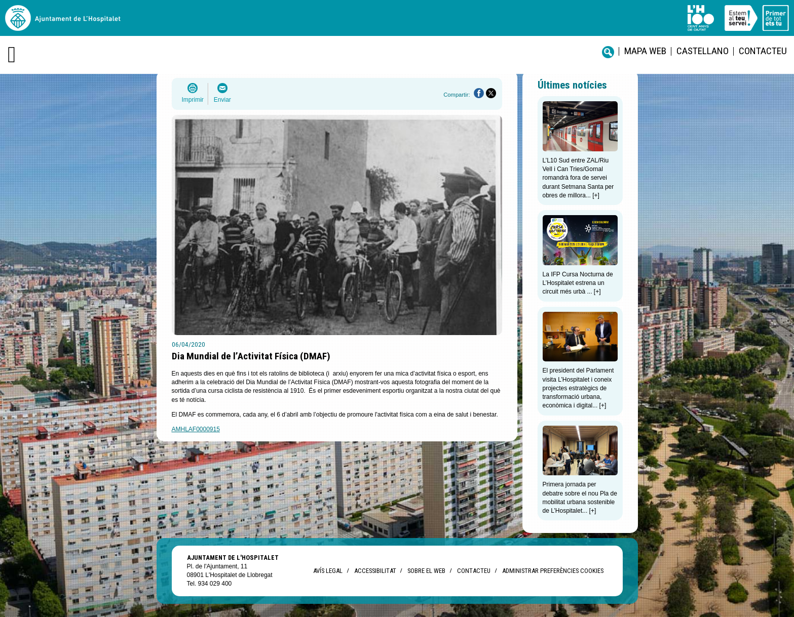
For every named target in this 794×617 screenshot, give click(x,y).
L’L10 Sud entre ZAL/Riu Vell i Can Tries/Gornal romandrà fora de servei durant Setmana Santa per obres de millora (578, 178)
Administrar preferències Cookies (552, 570)
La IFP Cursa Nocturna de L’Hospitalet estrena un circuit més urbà (578, 283)
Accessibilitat (375, 570)
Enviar (222, 99)
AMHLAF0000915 (196, 429)
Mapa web (645, 51)
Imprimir (193, 99)
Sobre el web (426, 570)
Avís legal (328, 570)
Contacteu (763, 51)
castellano (702, 51)
